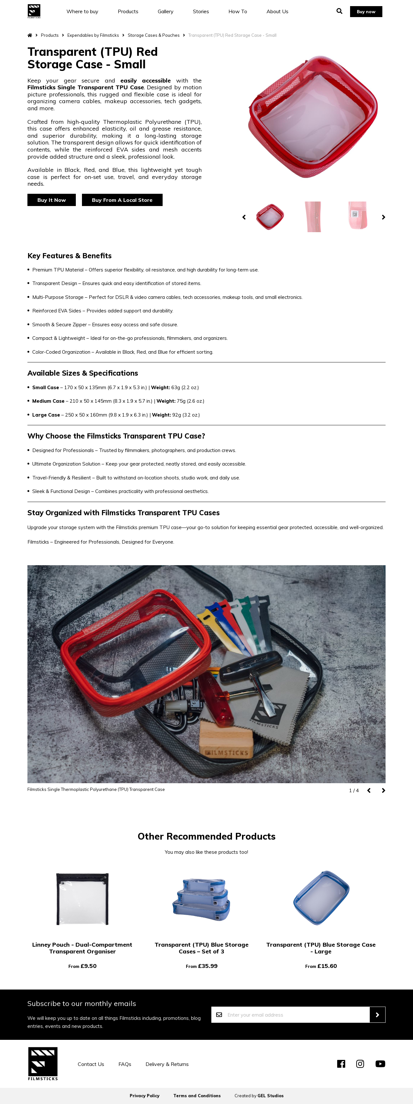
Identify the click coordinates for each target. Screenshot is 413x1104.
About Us (282, 11)
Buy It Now (51, 200)
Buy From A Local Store (122, 200)
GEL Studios (270, 1095)
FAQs (124, 1064)
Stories (206, 11)
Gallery (170, 11)
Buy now (364, 11)
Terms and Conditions (197, 1095)
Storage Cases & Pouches (154, 35)
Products (133, 11)
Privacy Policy (144, 1095)
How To (242, 11)
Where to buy (87, 11)
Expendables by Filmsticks (93, 35)
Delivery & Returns (167, 1064)
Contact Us (91, 1064)
